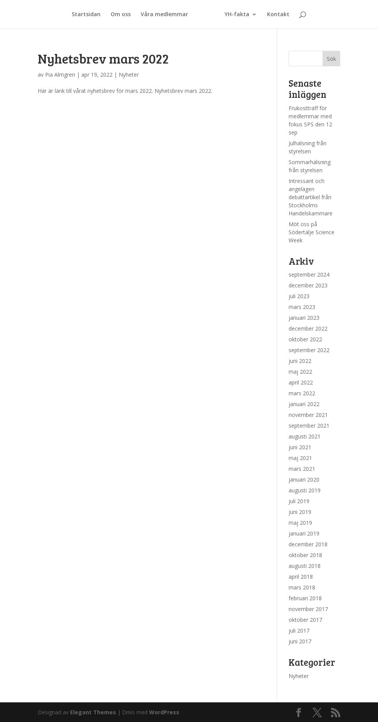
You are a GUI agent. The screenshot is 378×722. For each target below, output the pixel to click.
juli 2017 (299, 630)
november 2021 (308, 414)
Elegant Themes (93, 712)
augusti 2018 (305, 565)
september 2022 (309, 350)
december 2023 (308, 285)
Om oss (121, 15)
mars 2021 (302, 468)
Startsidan (86, 15)
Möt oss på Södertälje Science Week (311, 232)
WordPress (164, 712)
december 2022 (308, 328)
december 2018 (308, 544)
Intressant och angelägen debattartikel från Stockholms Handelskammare (311, 197)
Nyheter (129, 74)
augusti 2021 (305, 436)
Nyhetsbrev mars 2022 (103, 58)
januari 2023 (304, 317)
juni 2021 (300, 447)
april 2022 (301, 382)
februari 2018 (305, 598)
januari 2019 (304, 533)
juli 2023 (299, 296)
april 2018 (301, 576)
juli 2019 (299, 501)
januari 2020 (304, 479)
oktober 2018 (305, 555)
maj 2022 (300, 371)
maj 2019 (300, 522)
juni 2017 (300, 641)
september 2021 (309, 425)
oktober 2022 (305, 339)
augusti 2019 (305, 490)
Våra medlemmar (164, 15)
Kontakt (278, 15)
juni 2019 (300, 511)
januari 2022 (304, 404)
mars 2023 (302, 307)
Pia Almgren (60, 74)
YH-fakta (237, 15)
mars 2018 (302, 587)
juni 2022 (300, 360)
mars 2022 (302, 393)
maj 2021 (300, 458)
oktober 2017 (305, 619)
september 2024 (309, 274)
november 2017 (308, 609)
